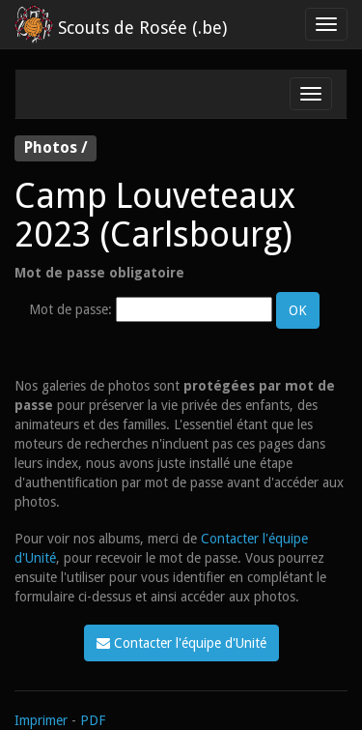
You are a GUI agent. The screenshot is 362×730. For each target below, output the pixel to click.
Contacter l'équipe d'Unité (181, 643)
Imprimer (41, 720)
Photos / (56, 147)
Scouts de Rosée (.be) (120, 24)
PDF (92, 720)
